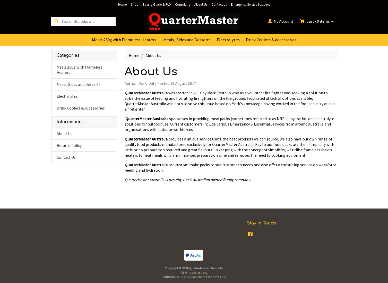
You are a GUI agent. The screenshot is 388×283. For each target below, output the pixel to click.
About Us (200, 4)
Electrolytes (228, 39)
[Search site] (56, 21)
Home (122, 4)
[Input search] (89, 21)
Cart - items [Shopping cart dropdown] (315, 21)
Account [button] (280, 21)
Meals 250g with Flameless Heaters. (124, 39)
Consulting (182, 4)
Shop (135, 4)
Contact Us (219, 4)
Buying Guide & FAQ (157, 4)
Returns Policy (69, 145)
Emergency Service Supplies (250, 4)
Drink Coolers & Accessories (271, 39)
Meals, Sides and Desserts (187, 39)
